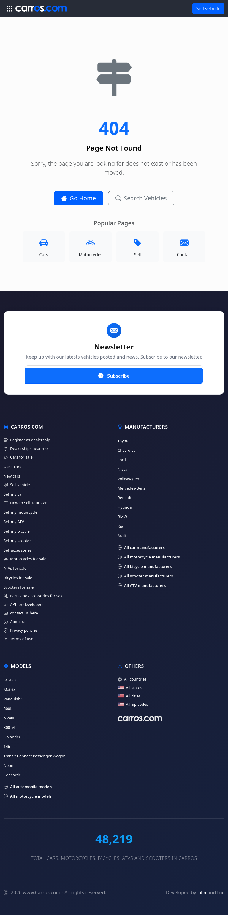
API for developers (23, 604)
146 (7, 746)
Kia (120, 526)
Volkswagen (128, 478)
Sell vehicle (208, 8)
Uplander (12, 737)
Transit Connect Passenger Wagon (35, 755)
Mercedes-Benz (131, 488)
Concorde (12, 774)
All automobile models (28, 786)
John (201, 892)
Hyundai (125, 507)
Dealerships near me (26, 448)
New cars (12, 476)
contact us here (21, 613)
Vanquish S (13, 699)
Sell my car (13, 494)
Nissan (124, 469)
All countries (132, 679)
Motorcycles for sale (25, 559)
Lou (220, 892)
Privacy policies (20, 630)
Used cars (12, 466)
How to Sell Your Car (25, 503)
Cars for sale (18, 457)
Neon (8, 765)
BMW (122, 516)
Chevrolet (126, 450)
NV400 (9, 718)
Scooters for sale (19, 587)
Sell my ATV (14, 521)
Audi (122, 535)
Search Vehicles (141, 198)
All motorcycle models (28, 796)
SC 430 (10, 680)
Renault (125, 497)
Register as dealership (27, 440)
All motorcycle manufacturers (149, 557)
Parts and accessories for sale (34, 596)
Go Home (78, 198)
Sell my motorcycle (20, 512)
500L (8, 708)
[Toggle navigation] (9, 9)
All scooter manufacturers (145, 576)
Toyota (123, 440)
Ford (122, 459)
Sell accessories (17, 550)
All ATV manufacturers (142, 585)
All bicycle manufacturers (145, 566)
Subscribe (114, 375)
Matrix (9, 689)
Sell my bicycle (17, 531)
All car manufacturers (141, 547)
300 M (9, 727)
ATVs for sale (15, 568)
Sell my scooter (17, 540)
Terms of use (18, 639)
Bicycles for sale (18, 577)
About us (15, 622)
